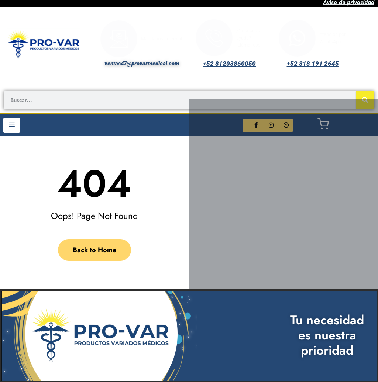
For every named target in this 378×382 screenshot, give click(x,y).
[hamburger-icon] (11, 125)
